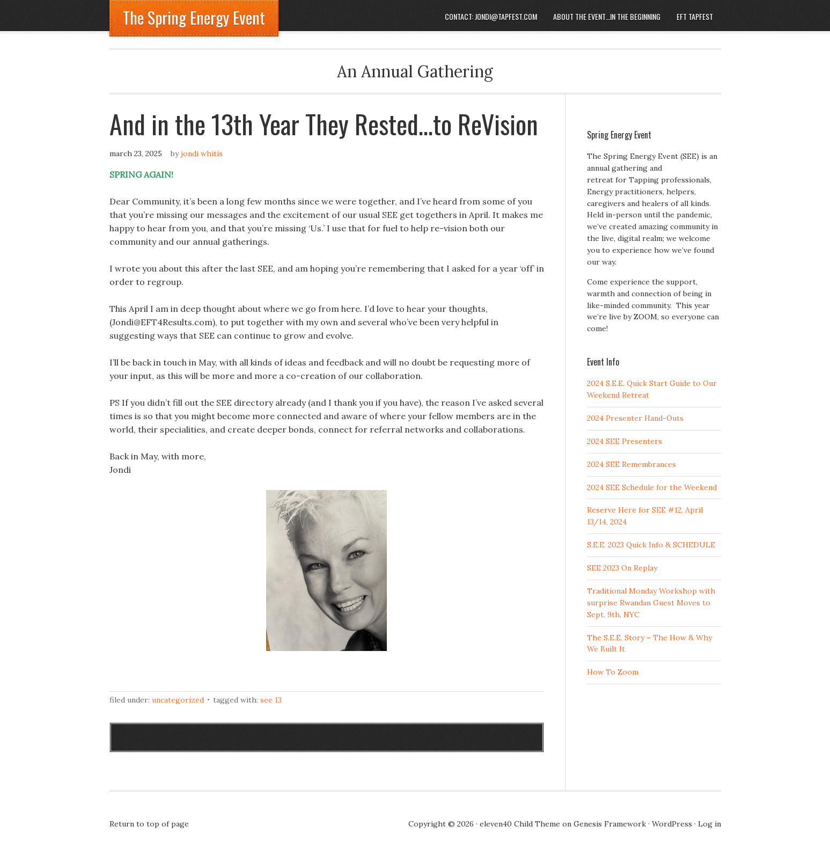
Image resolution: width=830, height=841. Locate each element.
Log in (709, 824)
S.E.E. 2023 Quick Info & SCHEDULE (651, 545)
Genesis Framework (610, 824)
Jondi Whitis (202, 153)
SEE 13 (271, 700)
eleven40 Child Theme (520, 824)
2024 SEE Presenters (624, 441)
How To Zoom (612, 672)
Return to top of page (149, 824)
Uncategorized (178, 700)
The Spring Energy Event (194, 17)
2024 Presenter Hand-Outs (635, 418)
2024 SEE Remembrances (631, 464)
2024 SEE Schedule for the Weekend (652, 487)
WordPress (672, 824)
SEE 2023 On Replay (622, 568)
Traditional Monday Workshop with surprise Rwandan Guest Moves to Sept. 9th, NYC (651, 602)
